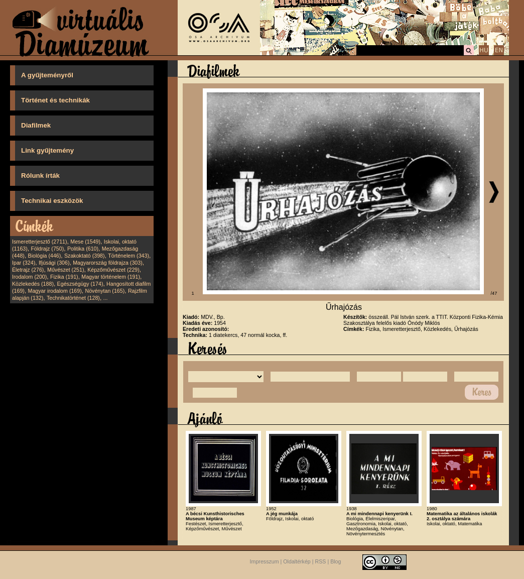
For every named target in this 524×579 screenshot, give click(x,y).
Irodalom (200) (29, 277)
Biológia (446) (44, 256)
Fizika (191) (64, 277)
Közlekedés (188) (33, 284)
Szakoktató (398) (84, 256)
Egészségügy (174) (80, 284)
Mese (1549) (85, 242)
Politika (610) (82, 249)
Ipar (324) (23, 263)
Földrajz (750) (47, 249)
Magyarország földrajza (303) (108, 263)
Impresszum (264, 561)
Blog (335, 561)
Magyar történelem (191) (110, 277)
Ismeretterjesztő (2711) (39, 242)
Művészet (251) (65, 270)
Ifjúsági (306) (54, 263)
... (105, 298)
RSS (320, 561)
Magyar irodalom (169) (55, 291)
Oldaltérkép (297, 561)
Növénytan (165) (104, 291)
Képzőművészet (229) (113, 270)
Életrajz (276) (28, 270)
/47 (494, 293)
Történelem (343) (128, 256)
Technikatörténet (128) (73, 298)
